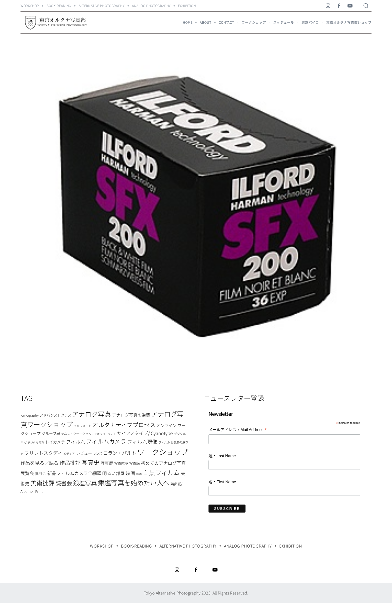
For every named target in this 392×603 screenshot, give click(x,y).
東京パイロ (310, 22)
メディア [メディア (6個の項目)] (69, 453)
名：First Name (222, 482)
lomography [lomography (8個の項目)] (29, 415)
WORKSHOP (29, 5)
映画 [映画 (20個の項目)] (130, 473)
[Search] (366, 5)
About (205, 22)
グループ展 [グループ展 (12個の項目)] (51, 433)
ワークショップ (254, 22)
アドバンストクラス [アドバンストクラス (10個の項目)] (55, 415)
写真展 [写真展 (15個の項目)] (106, 463)
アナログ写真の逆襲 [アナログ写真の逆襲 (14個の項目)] (131, 415)
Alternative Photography (101, 5)
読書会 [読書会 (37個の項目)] (64, 483)
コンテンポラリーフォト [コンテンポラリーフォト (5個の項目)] (101, 434)
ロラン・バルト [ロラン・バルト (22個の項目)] (119, 452)
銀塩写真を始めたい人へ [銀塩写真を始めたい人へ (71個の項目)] (134, 482)
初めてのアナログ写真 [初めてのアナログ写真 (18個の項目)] (163, 463)
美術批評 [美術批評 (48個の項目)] (42, 482)
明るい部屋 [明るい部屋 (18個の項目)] (113, 473)
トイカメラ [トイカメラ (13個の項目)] (55, 442)
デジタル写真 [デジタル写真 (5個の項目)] (36, 442)
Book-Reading (58, 5)
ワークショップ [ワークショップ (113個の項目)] (162, 451)
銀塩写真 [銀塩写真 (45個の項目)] (85, 483)
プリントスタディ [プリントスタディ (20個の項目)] (43, 452)
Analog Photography (151, 5)
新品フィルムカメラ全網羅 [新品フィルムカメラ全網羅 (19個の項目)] (74, 473)
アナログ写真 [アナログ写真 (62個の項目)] (91, 413)
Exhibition (187, 5)
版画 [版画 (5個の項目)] (139, 474)
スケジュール (283, 22)
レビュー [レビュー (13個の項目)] (84, 453)
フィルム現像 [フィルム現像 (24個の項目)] (142, 441)
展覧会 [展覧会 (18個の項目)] (27, 473)
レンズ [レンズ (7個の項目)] (97, 453)
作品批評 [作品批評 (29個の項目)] (70, 462)
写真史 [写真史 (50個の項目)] (91, 462)
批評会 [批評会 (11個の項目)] (40, 473)
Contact (226, 22)
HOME (187, 22)
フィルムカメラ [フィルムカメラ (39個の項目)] (106, 441)
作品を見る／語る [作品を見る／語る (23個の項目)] (39, 462)
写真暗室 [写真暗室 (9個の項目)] (121, 463)
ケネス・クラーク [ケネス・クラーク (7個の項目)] (73, 434)
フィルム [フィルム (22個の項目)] (75, 441)
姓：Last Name (222, 456)
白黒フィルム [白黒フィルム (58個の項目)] (161, 472)
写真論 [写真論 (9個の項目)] (134, 463)
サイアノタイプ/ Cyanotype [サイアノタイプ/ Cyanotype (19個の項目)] (145, 433)
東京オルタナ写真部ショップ (349, 22)
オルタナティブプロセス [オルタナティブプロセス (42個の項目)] (124, 424)
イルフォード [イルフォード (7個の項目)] (83, 426)
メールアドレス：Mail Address (237, 430)
